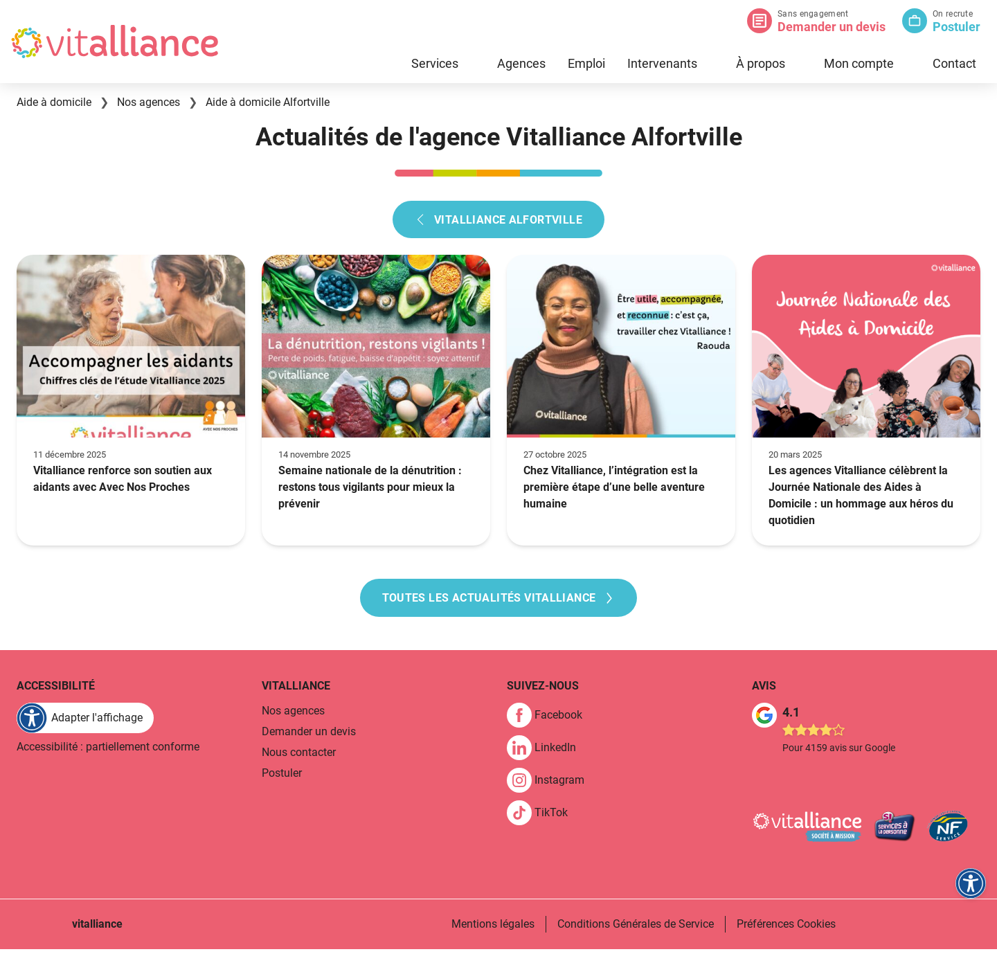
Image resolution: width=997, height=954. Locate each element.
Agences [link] (521, 63)
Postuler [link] (282, 777)
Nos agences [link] (293, 715)
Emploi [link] (586, 63)
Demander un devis (832, 26)
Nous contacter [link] (299, 757)
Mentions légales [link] (493, 928)
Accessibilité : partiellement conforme (108, 751)
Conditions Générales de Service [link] (635, 928)
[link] (550, 720)
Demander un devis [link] (309, 736)
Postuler (956, 26)
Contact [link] (954, 63)
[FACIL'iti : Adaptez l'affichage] (85, 723)
